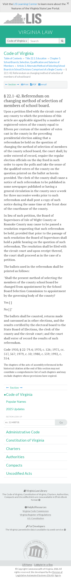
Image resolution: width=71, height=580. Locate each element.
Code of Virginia (17, 40)
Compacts (14, 465)
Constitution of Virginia (25, 440)
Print (24, 84)
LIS (25, 18)
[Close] (67, 3)
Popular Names (16, 401)
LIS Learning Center (25, 4)
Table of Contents (13, 58)
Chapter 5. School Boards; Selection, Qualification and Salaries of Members (32, 62)
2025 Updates (15, 409)
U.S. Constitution (35, 518)
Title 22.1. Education (36, 58)
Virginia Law (36, 32)
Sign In (58, 575)
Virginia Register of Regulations (35, 514)
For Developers (35, 526)
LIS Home (27, 564)
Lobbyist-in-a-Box (43, 564)
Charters (13, 448)
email (42, 84)
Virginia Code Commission (36, 511)
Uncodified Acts (19, 473)
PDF (33, 84)
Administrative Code (23, 432)
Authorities (15, 457)
